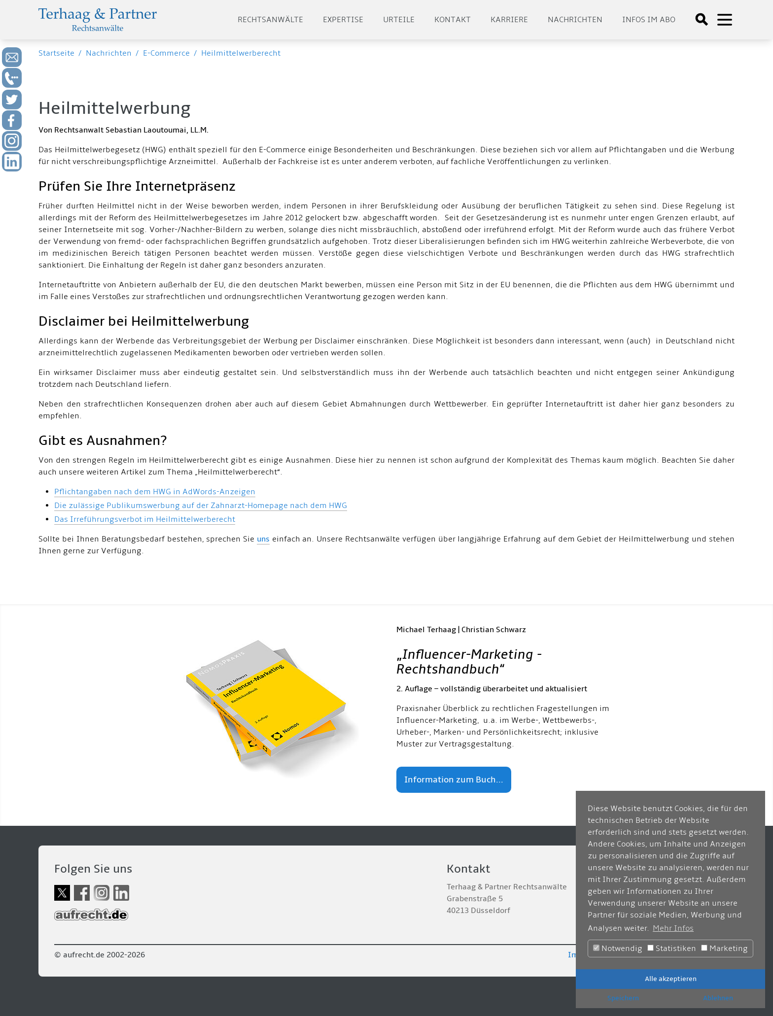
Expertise (343, 20)
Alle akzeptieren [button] (671, 979)
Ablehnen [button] (718, 998)
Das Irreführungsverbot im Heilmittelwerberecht (144, 519)
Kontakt (452, 20)
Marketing (724, 948)
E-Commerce (166, 53)
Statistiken (671, 948)
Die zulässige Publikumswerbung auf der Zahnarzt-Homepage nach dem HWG (200, 505)
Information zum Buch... (453, 780)
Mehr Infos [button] (673, 928)
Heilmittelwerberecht (241, 53)
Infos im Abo (648, 20)
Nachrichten (575, 20)
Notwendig (617, 948)
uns (263, 539)
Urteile (399, 20)
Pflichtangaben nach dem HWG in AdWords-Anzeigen (154, 492)
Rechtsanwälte (270, 20)
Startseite (56, 53)
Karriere (509, 20)
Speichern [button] (623, 998)
